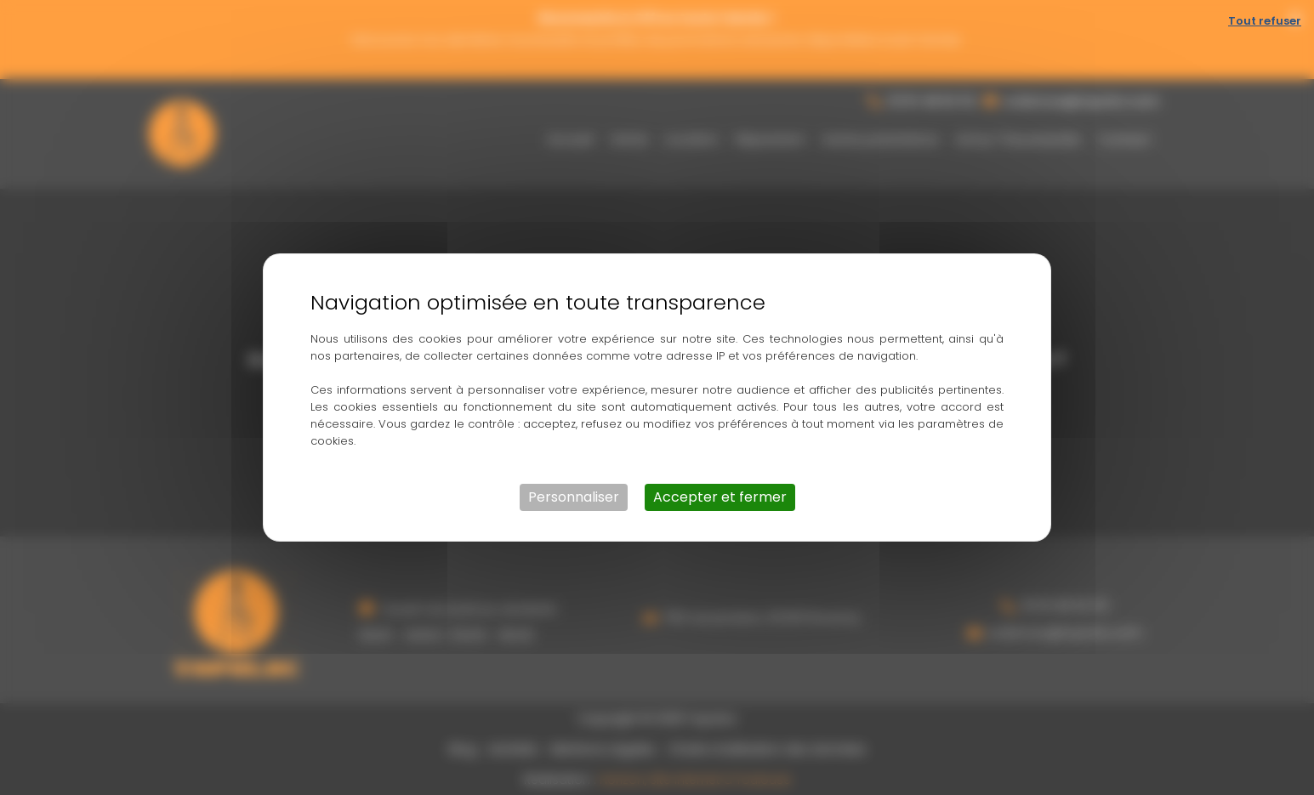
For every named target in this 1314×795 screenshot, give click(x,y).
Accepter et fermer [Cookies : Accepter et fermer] (720, 497)
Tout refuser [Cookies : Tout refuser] (1264, 21)
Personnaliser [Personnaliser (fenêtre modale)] (573, 497)
